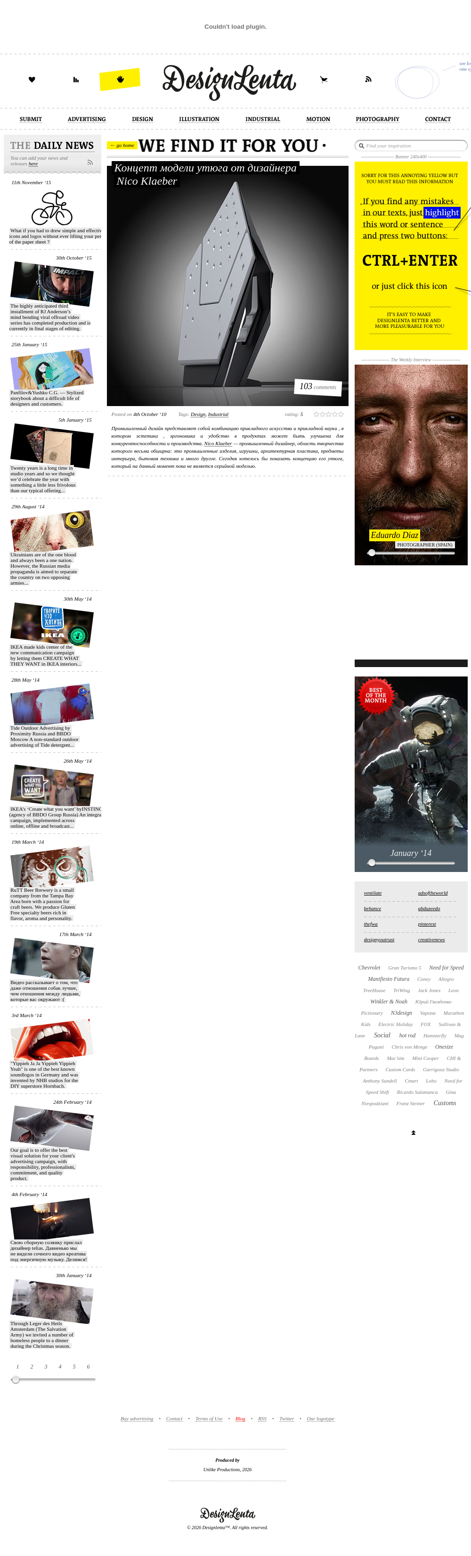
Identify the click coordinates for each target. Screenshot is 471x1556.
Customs (444, 1103)
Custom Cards (400, 1069)
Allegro (446, 979)
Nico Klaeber (218, 443)
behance (373, 908)
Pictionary (371, 1013)
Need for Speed (446, 967)
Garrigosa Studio (441, 1069)
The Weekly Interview (411, 359)
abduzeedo (429, 908)
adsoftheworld (433, 893)
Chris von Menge (410, 1047)
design (198, 414)
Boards (371, 1058)
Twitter (286, 1418)
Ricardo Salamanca (417, 1092)
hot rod (407, 1035)
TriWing (401, 990)
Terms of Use (209, 1418)
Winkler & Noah (388, 1001)
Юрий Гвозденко (433, 1001)
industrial (218, 414)
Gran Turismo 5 (404, 967)
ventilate (373, 893)
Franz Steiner (411, 1103)
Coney (423, 979)
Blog (240, 1418)
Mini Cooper (425, 1058)
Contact (174, 1418)
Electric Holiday (395, 1024)
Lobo (431, 1080)
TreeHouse (374, 990)
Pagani (376, 1047)
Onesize (444, 1046)
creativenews (431, 939)
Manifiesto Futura (389, 979)
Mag (459, 1035)
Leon (453, 990)
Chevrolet (369, 967)
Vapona (428, 1013)
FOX (425, 1024)
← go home (122, 145)
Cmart (411, 1080)
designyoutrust (379, 939)
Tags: (183, 414)
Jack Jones (429, 990)
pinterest (427, 924)
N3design (401, 1013)
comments (318, 386)
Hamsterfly (435, 1035)
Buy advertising (137, 1418)
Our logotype (320, 1418)
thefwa (371, 924)
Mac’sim (395, 1058)
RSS (262, 1418)
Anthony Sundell (380, 1080)
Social (382, 1035)
